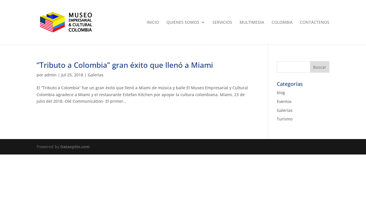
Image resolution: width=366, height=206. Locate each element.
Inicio (153, 22)
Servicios (222, 22)
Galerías (96, 75)
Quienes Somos (182, 22)
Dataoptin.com (75, 146)
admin (50, 75)
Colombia (282, 22)
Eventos (284, 101)
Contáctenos (314, 22)
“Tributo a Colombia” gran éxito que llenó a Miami (125, 65)
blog (281, 92)
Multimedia (252, 22)
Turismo (285, 119)
